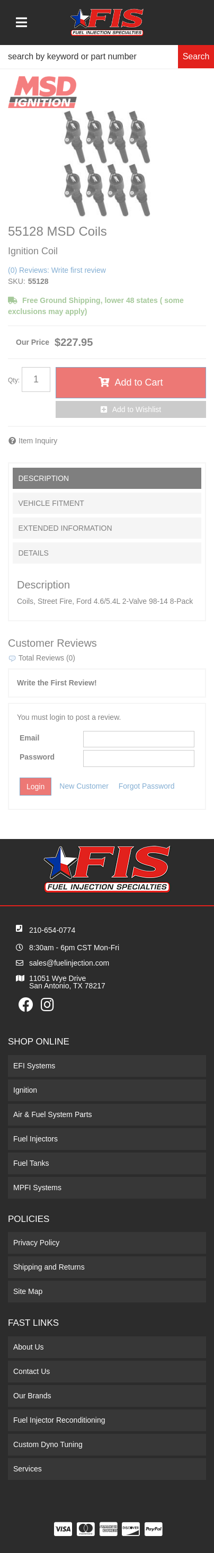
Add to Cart (138, 382)
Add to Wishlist (137, 409)
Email (29, 738)
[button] (107, 56)
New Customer (84, 786)
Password (37, 757)
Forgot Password (147, 786)
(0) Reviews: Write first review (57, 270)
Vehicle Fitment (51, 503)
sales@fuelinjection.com (69, 963)
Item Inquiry (38, 440)
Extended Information (65, 528)
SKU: (16, 281)
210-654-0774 (52, 930)
